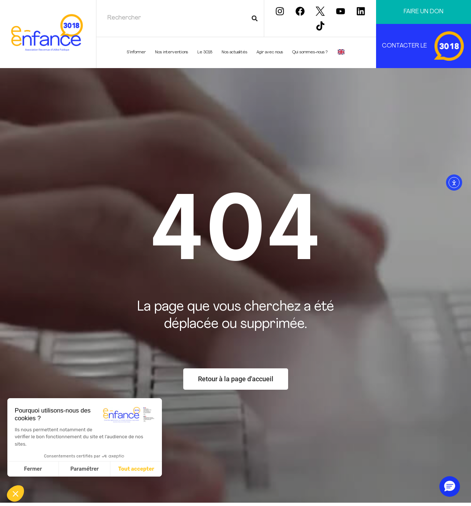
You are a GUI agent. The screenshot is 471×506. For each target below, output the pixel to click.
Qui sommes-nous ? (311, 52)
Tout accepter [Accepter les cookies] (136, 469)
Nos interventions (173, 52)
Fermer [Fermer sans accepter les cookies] (33, 469)
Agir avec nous (271, 52)
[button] (15, 493)
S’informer (138, 52)
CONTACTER (400, 46)
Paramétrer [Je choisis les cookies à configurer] (84, 469)
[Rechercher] (254, 18)
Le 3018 (206, 52)
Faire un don (423, 12)
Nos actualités (236, 52)
